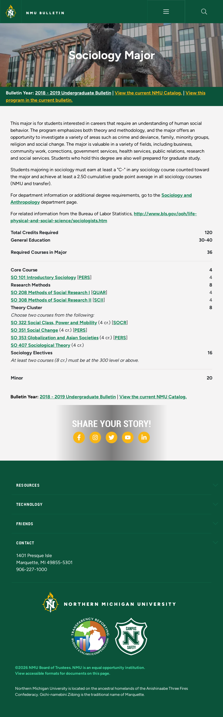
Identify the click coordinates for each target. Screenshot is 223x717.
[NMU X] (111, 437)
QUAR (99, 292)
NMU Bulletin (45, 13)
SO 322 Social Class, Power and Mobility (54, 322)
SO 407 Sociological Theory (40, 345)
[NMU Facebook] (79, 437)
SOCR (119, 322)
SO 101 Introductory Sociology (43, 277)
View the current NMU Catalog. (148, 93)
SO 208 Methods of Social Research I (50, 292)
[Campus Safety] (133, 636)
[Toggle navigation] (166, 11)
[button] (204, 11)
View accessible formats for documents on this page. (62, 673)
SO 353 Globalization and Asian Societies (54, 337)
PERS (84, 277)
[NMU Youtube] (128, 437)
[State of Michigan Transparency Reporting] (93, 636)
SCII (98, 300)
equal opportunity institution (118, 667)
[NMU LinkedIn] (144, 437)
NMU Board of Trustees (50, 667)
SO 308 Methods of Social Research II (51, 300)
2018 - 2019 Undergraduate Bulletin (73, 93)
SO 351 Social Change (34, 330)
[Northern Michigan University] (10, 11)
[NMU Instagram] (95, 437)
